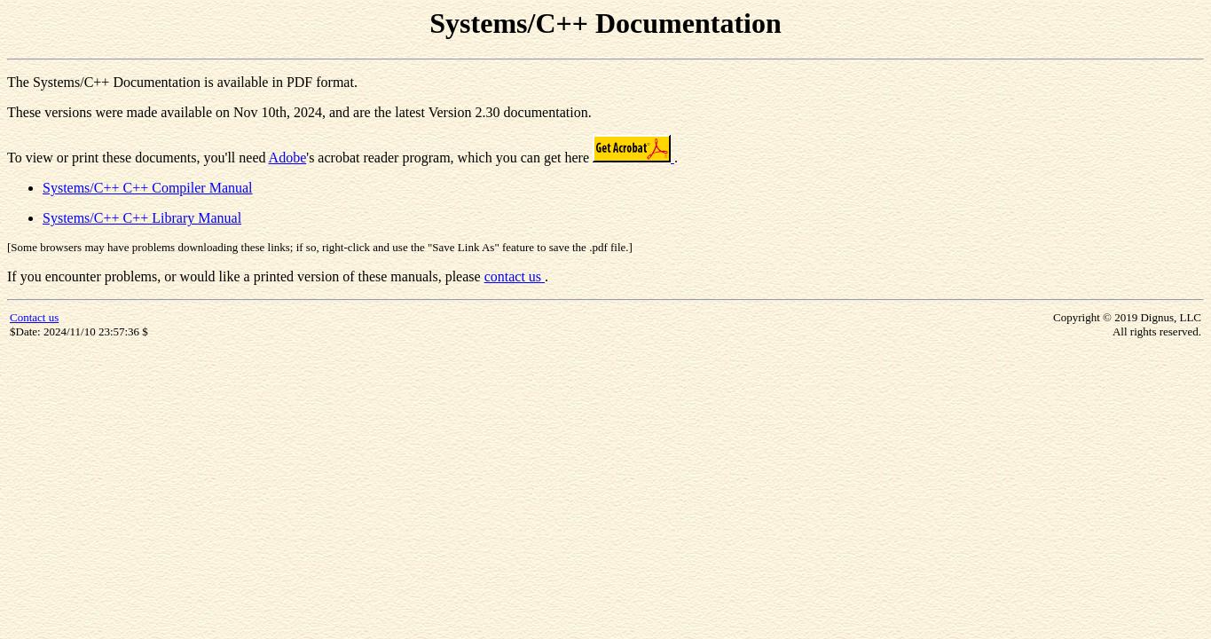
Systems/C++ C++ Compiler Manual (148, 187)
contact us (514, 276)
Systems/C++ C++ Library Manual (142, 217)
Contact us (34, 317)
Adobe (288, 157)
